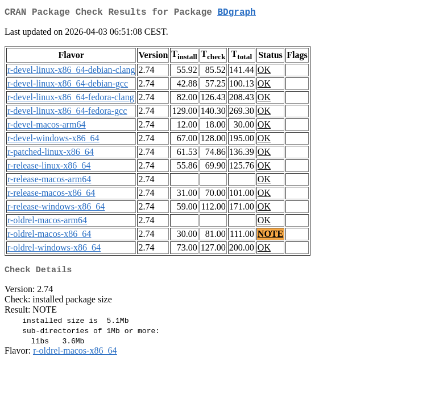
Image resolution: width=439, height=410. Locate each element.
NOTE (270, 236)
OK (264, 72)
